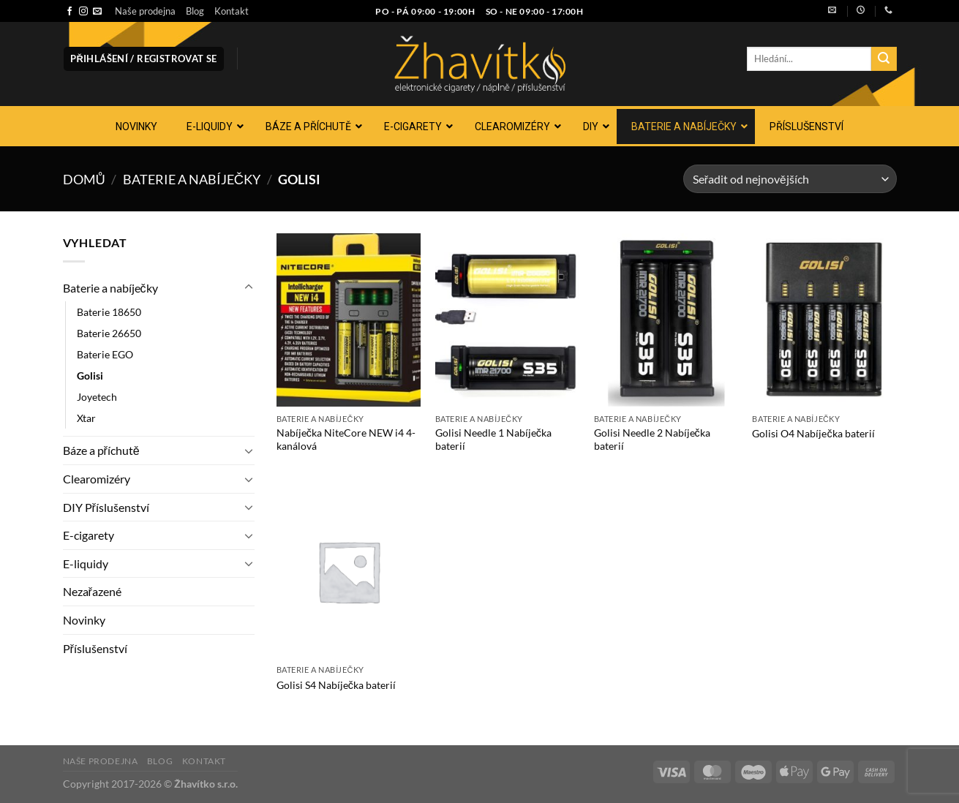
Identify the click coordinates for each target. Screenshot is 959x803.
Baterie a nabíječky (191, 179)
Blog (195, 11)
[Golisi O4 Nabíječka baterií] (824, 319)
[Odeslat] (883, 59)
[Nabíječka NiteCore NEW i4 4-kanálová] (349, 319)
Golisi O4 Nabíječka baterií (813, 433)
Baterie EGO (105, 354)
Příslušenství (95, 648)
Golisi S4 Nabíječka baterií (336, 685)
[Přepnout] (249, 287)
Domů (84, 179)
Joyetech (97, 397)
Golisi (90, 375)
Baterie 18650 (109, 312)
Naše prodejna (145, 11)
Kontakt (231, 11)
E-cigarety (88, 535)
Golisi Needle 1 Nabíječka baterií (493, 439)
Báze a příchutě (101, 450)
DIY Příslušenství (106, 507)
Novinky (84, 620)
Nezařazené (92, 591)
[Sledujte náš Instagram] (83, 12)
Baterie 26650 (109, 333)
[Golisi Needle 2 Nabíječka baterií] (666, 319)
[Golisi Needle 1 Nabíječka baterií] (507, 319)
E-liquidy (85, 563)
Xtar (86, 418)
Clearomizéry (96, 479)
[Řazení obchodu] (789, 179)
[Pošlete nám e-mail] (97, 12)
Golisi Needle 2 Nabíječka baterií (652, 439)
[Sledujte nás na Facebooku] (69, 12)
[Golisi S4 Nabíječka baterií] (349, 571)
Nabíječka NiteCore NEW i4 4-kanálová (346, 439)
